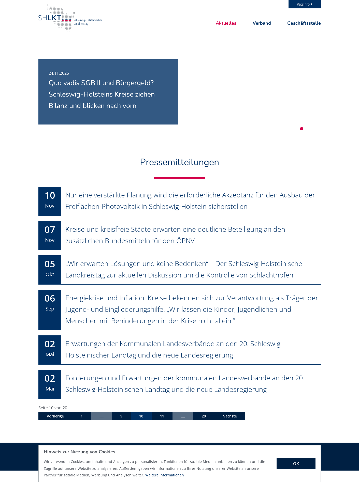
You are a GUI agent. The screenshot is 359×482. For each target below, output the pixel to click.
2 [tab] (307, 128)
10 (141, 427)
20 (204, 427)
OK (296, 464)
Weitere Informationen (164, 475)
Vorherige (55, 427)
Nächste (230, 427)
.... (101, 427)
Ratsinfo (304, 4)
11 (162, 427)
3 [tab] (313, 128)
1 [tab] (301, 128)
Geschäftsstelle (304, 23)
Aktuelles (226, 23)
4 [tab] (319, 128)
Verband (262, 23)
